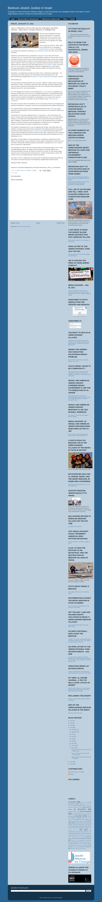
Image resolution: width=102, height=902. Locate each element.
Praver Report (86, 838)
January (74, 747)
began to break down (36, 130)
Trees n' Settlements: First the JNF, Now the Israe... (80, 754)
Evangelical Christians (86, 814)
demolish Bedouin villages (46, 49)
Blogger (60, 897)
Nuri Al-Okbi (87, 835)
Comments (72, 327)
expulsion (79, 816)
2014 (71, 723)
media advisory (80, 831)
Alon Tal (83, 802)
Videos (65, 19)
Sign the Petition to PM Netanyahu (28, 19)
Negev (75, 835)
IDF (76, 823)
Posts (71, 324)
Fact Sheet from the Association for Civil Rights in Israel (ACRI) (78, 606)
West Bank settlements (85, 846)
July (73, 734)
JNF (16, 172)
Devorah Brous (72, 811)
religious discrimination (86, 841)
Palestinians (77, 838)
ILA (79, 823)
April (73, 741)
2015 (71, 720)
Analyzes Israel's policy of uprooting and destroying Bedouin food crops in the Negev (79, 672)
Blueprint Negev (77, 805)
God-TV (89, 816)
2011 (71, 761)
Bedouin (84, 803)
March (73, 743)
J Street (85, 826)
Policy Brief (74, 91)
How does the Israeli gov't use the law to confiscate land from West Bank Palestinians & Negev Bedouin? (78, 183)
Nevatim (80, 835)
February (74, 745)
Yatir (76, 848)
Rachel (72, 774)
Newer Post (15, 223)
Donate (72, 19)
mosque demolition (81, 833)
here (20, 136)
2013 (71, 725)
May (73, 738)
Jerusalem (84, 828)
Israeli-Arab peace (76, 826)
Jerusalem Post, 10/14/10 (75, 526)
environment (75, 814)
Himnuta (77, 821)
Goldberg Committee (76, 817)
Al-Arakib (72, 802)
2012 (71, 727)
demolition (82, 809)
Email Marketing (78, 316)
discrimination (85, 811)
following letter (27, 95)
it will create (53, 108)
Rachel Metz (71, 841)
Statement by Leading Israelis (51, 19)
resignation (40, 55)
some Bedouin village (50, 64)
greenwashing (78, 819)
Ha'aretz (86, 819)
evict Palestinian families (42, 51)
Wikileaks (72, 848)
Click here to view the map (75, 713)
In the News (86, 823)
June (73, 736)
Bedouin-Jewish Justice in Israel (30, 8)
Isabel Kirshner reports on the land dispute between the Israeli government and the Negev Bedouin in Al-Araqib (79, 690)
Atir (88, 802)
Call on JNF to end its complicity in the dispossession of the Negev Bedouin (78, 435)
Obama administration (73, 836)
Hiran (83, 821)
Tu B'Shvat (85, 843)
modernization (71, 833)
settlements (72, 843)
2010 (71, 764)
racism (77, 841)
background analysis (73, 803)
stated (50, 117)
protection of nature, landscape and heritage (44, 76)
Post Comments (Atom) (24, 226)
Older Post (60, 223)
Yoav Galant (81, 848)
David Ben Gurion (77, 807)
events (71, 816)
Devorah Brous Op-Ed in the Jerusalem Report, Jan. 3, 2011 (78, 360)
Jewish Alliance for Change (77, 772)
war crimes (74, 846)
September (75, 732)
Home (13, 19)
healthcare (70, 821)
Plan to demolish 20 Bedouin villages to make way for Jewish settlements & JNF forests (78, 178)
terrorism (79, 843)
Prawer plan (74, 840)
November (74, 729)
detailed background (30, 93)
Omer (81, 836)
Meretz (88, 831)
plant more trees (15, 66)
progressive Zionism (84, 840)
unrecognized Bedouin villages (80, 845)
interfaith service (72, 824)
